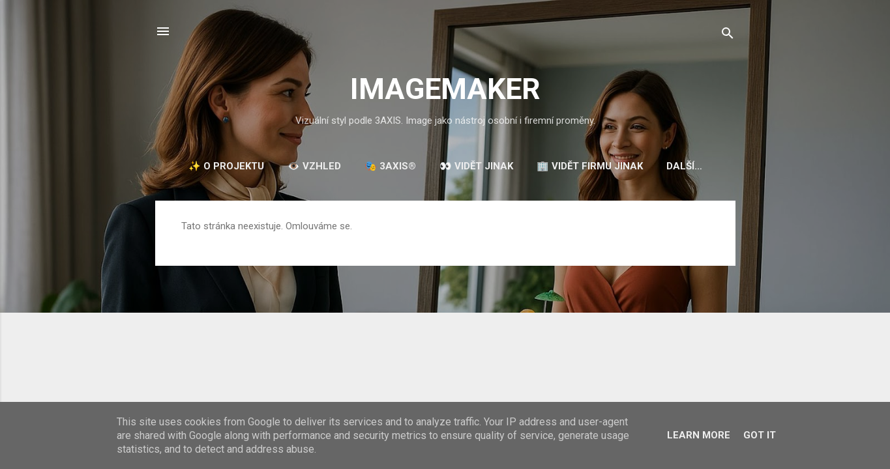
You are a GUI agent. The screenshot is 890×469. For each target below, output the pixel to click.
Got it (759, 435)
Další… (684, 166)
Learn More (698, 435)
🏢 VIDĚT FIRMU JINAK (590, 166)
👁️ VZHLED (314, 166)
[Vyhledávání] (727, 35)
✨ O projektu (226, 166)
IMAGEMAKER (445, 89)
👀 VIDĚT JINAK (476, 166)
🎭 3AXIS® (390, 166)
